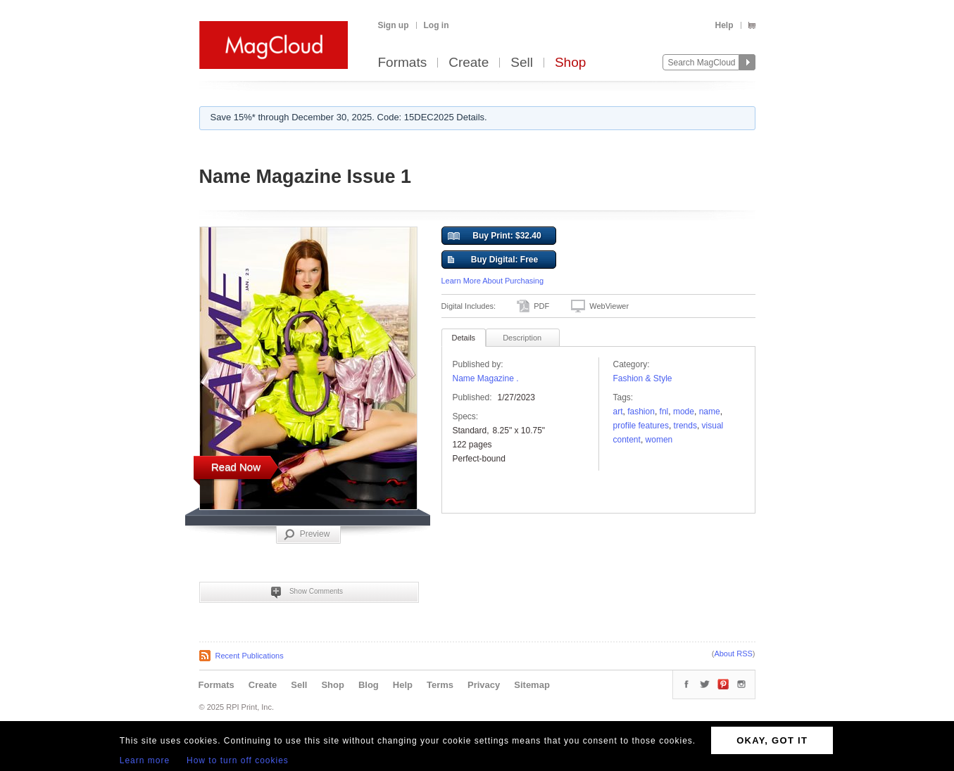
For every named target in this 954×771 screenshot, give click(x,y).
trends (685, 426)
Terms (440, 685)
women (659, 440)
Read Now (236, 467)
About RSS (733, 653)
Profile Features (641, 426)
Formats (402, 63)
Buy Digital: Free (493, 260)
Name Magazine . (486, 378)
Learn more (145, 760)
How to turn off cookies (238, 760)
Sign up (393, 25)
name (709, 411)
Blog (368, 685)
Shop (570, 63)
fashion (641, 411)
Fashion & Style (642, 378)
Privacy (483, 685)
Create (468, 63)
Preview (307, 534)
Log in (436, 25)
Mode (683, 411)
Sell (521, 63)
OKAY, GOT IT (772, 740)
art (618, 411)
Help (724, 25)
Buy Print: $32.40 (494, 236)
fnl (664, 411)
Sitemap (532, 685)
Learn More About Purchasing (492, 280)
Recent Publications (249, 655)
